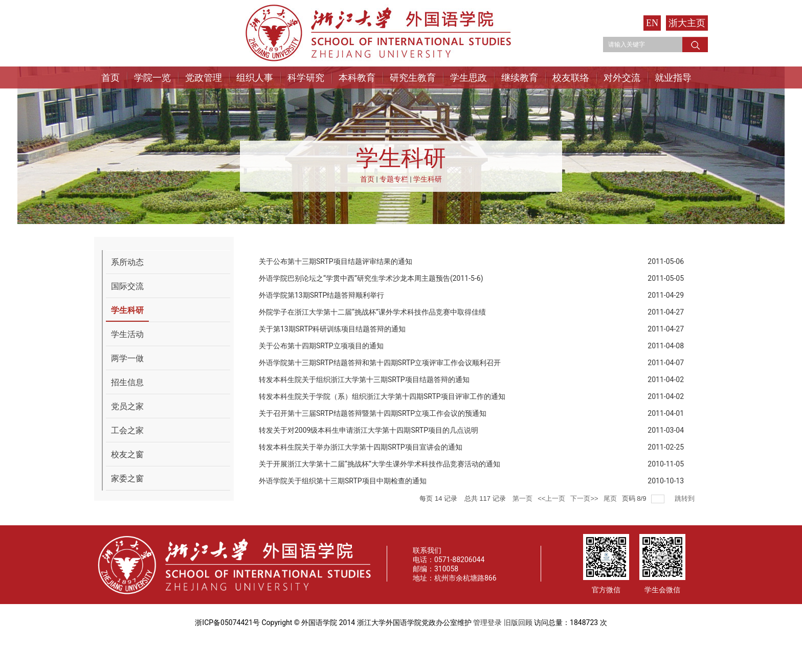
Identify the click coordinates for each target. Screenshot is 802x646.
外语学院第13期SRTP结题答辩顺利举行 (321, 295)
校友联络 (570, 77)
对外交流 (622, 77)
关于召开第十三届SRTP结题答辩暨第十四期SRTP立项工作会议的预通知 (372, 413)
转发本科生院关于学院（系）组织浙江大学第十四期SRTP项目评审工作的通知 (382, 396)
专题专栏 (394, 179)
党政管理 (203, 77)
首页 (110, 77)
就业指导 (673, 77)
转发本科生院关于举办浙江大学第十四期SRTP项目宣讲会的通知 (360, 447)
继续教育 (519, 77)
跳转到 (686, 498)
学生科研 (427, 179)
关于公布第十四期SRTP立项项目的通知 (321, 346)
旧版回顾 (518, 622)
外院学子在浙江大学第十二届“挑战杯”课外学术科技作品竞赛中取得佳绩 (372, 312)
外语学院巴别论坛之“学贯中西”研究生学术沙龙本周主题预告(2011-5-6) (371, 278)
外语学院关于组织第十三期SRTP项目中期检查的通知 (343, 481)
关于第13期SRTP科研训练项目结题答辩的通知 (332, 329)
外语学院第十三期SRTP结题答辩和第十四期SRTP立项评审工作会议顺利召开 (380, 363)
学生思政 (468, 77)
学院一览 (152, 77)
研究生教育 (413, 77)
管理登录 (487, 622)
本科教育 (357, 77)
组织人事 (254, 77)
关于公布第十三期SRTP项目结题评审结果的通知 (335, 261)
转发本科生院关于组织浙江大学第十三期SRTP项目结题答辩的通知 (364, 379)
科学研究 (305, 77)
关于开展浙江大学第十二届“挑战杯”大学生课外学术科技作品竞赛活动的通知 (379, 464)
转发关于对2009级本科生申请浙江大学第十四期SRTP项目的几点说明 (368, 430)
